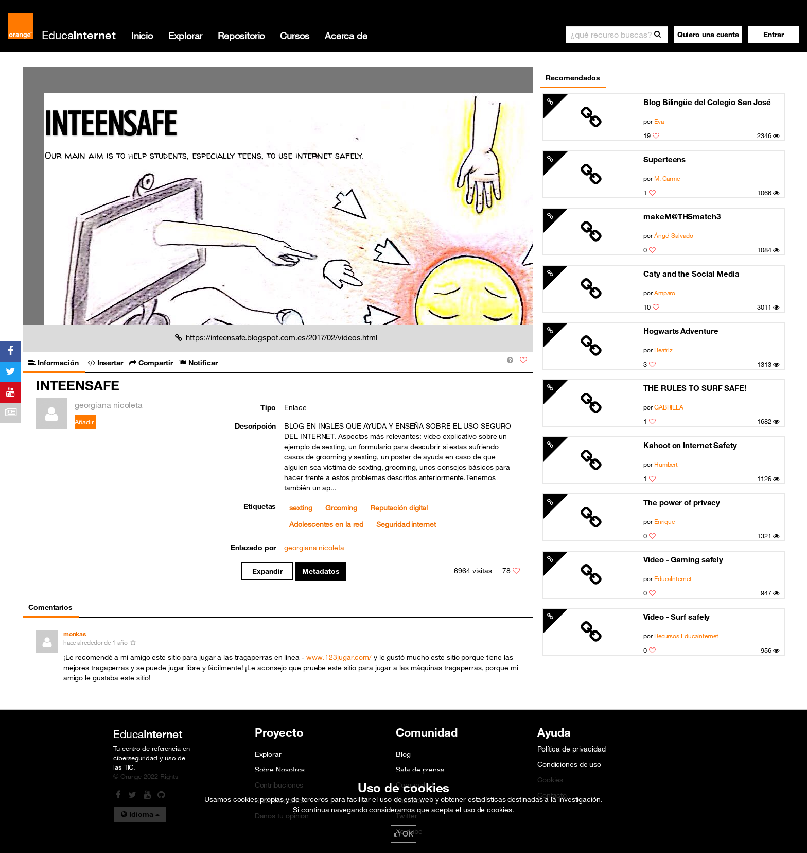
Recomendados (573, 77)
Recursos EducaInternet (686, 636)
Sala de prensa (420, 769)
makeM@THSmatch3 (682, 216)
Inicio (142, 35)
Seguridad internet (405, 524)
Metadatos (321, 571)
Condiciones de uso (569, 764)
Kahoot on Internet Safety (690, 445)
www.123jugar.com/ (339, 657)
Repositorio (241, 35)
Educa (79, 35)
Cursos (294, 35)
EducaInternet (673, 578)
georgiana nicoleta (314, 547)
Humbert (666, 464)
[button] (773, 34)
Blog (403, 754)
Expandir (267, 571)
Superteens (664, 159)
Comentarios (50, 607)
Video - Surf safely (676, 616)
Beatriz (663, 350)
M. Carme (667, 178)
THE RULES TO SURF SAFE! (694, 388)
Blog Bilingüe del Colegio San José (707, 102)
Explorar (185, 35)
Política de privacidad (571, 749)
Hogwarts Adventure (680, 330)
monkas (74, 633)
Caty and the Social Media (691, 273)
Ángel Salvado (673, 235)
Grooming (341, 508)
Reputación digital (399, 508)
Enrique (664, 521)
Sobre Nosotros (280, 769)
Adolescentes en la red (326, 524)
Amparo (664, 292)
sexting (300, 508)
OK (403, 834)
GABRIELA (668, 407)
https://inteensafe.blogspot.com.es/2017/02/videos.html (276, 337)
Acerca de (346, 35)
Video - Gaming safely (683, 559)
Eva (659, 121)
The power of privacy (681, 502)
